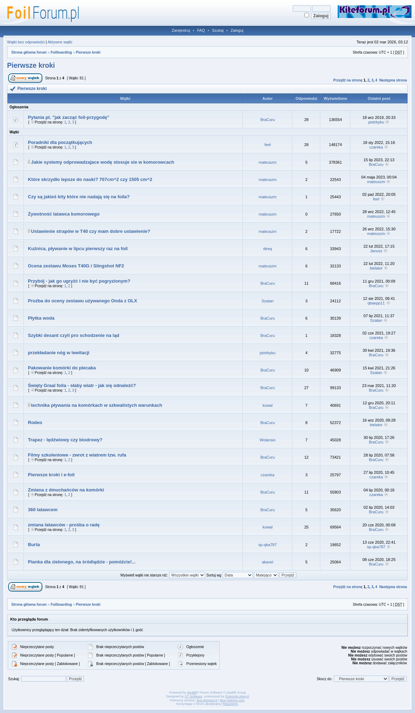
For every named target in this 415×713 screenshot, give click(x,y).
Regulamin (230, 704)
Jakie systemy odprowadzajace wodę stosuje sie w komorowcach (102, 162)
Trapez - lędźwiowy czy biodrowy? (65, 439)
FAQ (201, 30)
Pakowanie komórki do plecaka (62, 367)
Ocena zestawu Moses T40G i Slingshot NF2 (76, 265)
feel (268, 145)
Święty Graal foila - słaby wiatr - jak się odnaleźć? (82, 385)
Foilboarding (61, 52)
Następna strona (393, 80)
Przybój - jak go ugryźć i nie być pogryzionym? (79, 281)
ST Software (193, 696)
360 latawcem (43, 509)
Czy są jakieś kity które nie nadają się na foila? (79, 196)
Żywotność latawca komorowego (64, 214)
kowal (268, 405)
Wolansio (267, 440)
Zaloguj (237, 30)
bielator (376, 268)
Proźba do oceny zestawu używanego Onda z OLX (82, 300)
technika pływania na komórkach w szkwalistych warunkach (96, 405)
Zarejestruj (181, 30)
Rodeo (35, 422)
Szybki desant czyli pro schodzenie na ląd (73, 335)
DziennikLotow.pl (237, 696)
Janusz (376, 251)
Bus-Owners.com (232, 700)
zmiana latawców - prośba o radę (64, 524)
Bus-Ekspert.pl (207, 700)
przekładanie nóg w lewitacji (58, 352)
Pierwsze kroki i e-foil (51, 474)
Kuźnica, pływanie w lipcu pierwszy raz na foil (78, 248)
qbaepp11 (376, 303)
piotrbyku (376, 122)
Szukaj (218, 30)
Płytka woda (41, 318)
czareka (376, 147)
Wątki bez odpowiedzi (26, 42)
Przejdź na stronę (348, 80)
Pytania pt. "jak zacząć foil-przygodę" (68, 117)
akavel (267, 562)
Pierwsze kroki (88, 52)
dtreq (267, 249)
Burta (34, 544)
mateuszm (268, 162)
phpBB (191, 692)
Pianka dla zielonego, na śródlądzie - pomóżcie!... (82, 561)
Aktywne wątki (60, 42)
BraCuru (267, 119)
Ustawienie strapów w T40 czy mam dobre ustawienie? (90, 231)
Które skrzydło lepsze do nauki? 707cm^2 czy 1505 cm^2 (90, 179)
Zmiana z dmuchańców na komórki (66, 490)
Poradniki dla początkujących (60, 142)
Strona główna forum (29, 52)
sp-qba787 (268, 545)
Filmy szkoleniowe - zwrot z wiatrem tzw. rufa (77, 455)
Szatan (267, 301)
